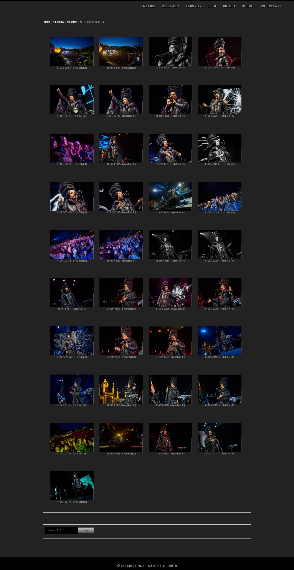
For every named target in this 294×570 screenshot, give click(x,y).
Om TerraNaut (271, 6)
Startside (148, 6)
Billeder (229, 6)
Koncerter (193, 6)
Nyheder (248, 6)
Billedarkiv (170, 6)
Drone (212, 6)
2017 (82, 21)
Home (47, 21)
